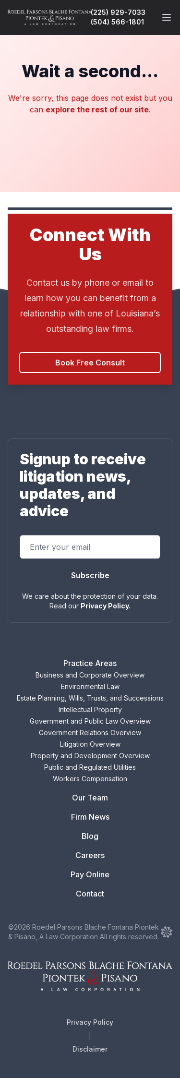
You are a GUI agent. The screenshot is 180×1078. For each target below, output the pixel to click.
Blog (90, 836)
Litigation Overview (90, 744)
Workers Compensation (90, 779)
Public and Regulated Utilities (90, 767)
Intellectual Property (90, 709)
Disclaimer (90, 1049)
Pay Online (90, 874)
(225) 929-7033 (118, 12)
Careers (90, 855)
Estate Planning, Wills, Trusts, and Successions (90, 698)
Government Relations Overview (90, 732)
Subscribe (90, 575)
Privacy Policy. (106, 606)
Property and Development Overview (90, 755)
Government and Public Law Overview (90, 721)
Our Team (90, 797)
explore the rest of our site (97, 109)
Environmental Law (90, 686)
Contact (90, 893)
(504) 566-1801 (117, 22)
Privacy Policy (90, 1022)
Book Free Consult (90, 362)
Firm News (90, 817)
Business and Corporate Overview (90, 675)
